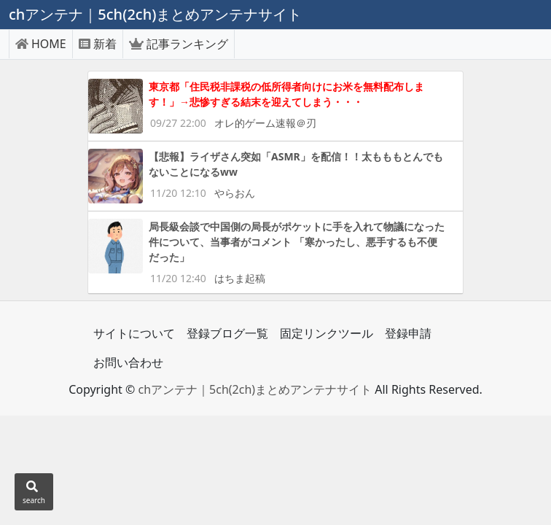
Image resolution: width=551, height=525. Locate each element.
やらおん (234, 193)
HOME (40, 44)
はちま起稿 (239, 278)
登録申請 (408, 333)
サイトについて (134, 333)
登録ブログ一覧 (227, 333)
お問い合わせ (128, 362)
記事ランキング (178, 44)
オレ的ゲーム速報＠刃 (265, 123)
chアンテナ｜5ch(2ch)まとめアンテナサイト (255, 389)
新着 (98, 44)
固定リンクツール (326, 333)
